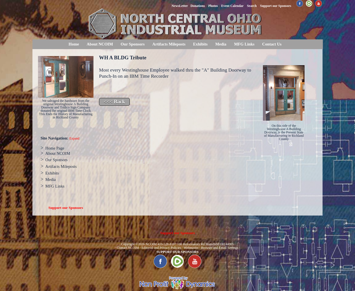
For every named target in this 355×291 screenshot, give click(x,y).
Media (220, 44)
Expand (74, 138)
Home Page (54, 148)
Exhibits (200, 44)
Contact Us (272, 44)
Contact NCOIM (128, 248)
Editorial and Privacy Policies (161, 248)
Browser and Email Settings (219, 248)
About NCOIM (100, 44)
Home (74, 44)
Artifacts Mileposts (168, 44)
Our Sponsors (132, 44)
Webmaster (191, 248)
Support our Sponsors (66, 208)
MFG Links (244, 44)
